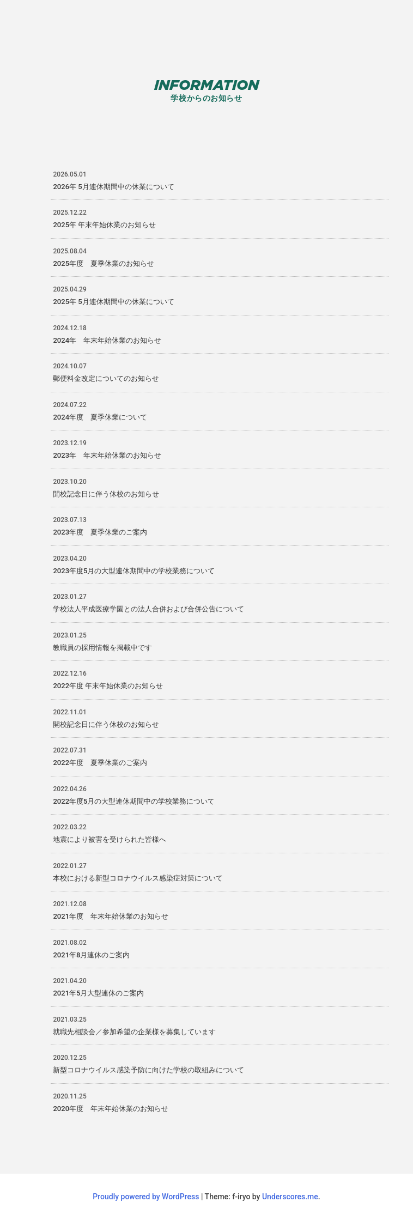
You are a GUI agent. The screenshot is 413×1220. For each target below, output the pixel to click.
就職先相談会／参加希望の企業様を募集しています (134, 1032)
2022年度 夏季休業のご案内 (100, 762)
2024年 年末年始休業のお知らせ (107, 340)
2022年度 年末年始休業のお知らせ (108, 686)
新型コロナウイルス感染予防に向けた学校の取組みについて (148, 1070)
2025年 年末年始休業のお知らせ (104, 225)
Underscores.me (290, 1196)
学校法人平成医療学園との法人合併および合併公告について (148, 609)
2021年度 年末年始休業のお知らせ (110, 916)
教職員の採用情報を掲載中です (102, 648)
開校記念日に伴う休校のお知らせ (106, 494)
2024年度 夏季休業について (100, 417)
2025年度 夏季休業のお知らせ (103, 263)
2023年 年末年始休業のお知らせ (107, 455)
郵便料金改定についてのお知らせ (106, 378)
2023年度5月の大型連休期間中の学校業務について (134, 571)
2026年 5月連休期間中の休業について (113, 187)
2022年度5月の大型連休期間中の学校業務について (134, 801)
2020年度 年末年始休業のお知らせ (110, 1108)
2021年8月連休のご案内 (91, 955)
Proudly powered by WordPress (147, 1196)
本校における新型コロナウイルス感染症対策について (138, 878)
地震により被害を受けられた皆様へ (109, 839)
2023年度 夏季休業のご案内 (100, 532)
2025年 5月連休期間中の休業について (113, 302)
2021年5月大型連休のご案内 (98, 993)
